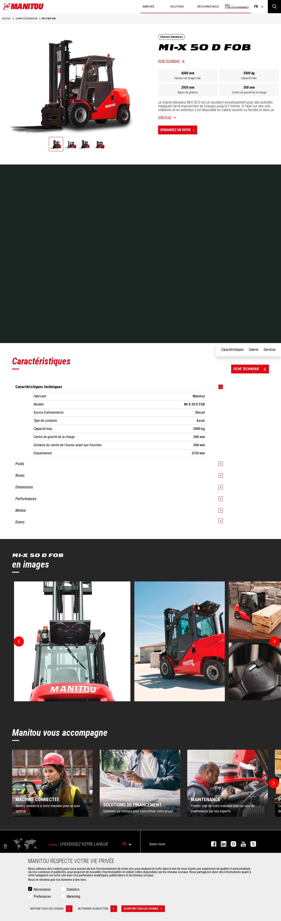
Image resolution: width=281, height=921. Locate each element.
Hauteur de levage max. (187, 78)
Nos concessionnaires (237, 6)
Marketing (73, 896)
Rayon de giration (188, 92)
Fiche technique (169, 61)
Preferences (42, 896)
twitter (251, 844)
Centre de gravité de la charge (249, 92)
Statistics (73, 889)
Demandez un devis (178, 130)
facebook (211, 844)
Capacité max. (249, 78)
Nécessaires (42, 889)
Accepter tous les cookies (144, 908)
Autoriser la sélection (97, 908)
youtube (241, 844)
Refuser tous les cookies (51, 908)
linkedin (221, 844)
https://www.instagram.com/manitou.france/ (231, 844)
